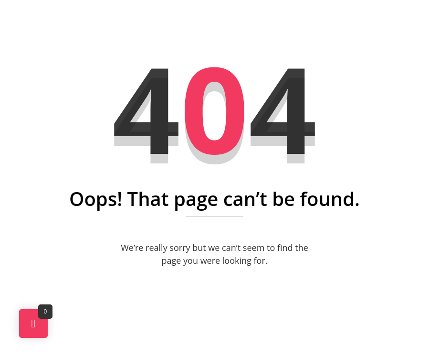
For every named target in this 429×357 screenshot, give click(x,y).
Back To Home (218, 295)
